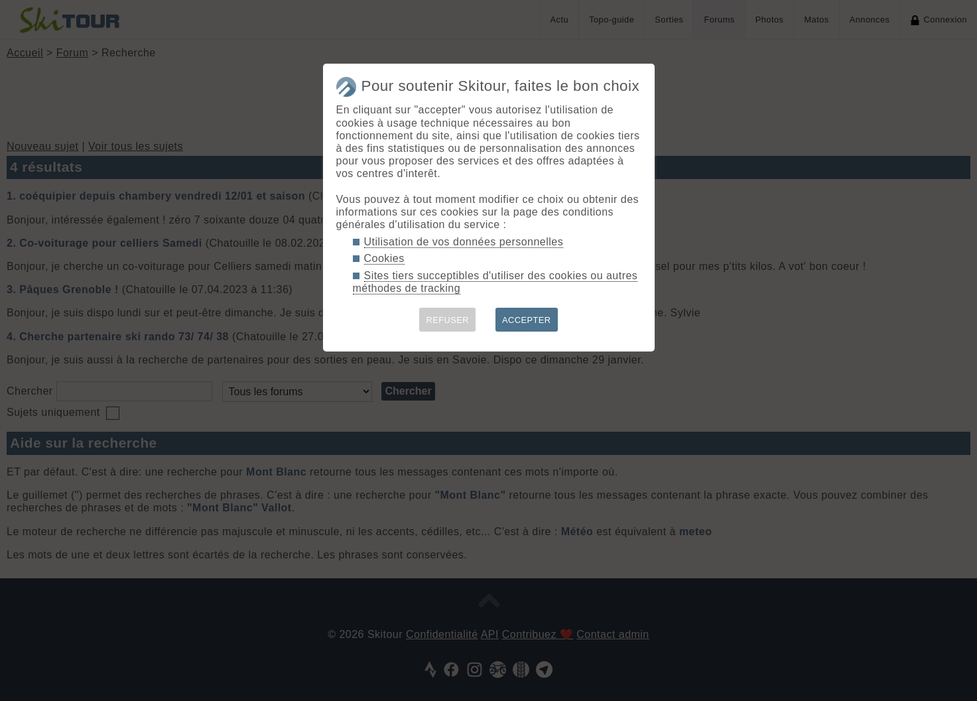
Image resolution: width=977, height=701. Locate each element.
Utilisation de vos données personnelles (464, 241)
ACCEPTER (526, 320)
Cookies (384, 258)
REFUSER (447, 320)
